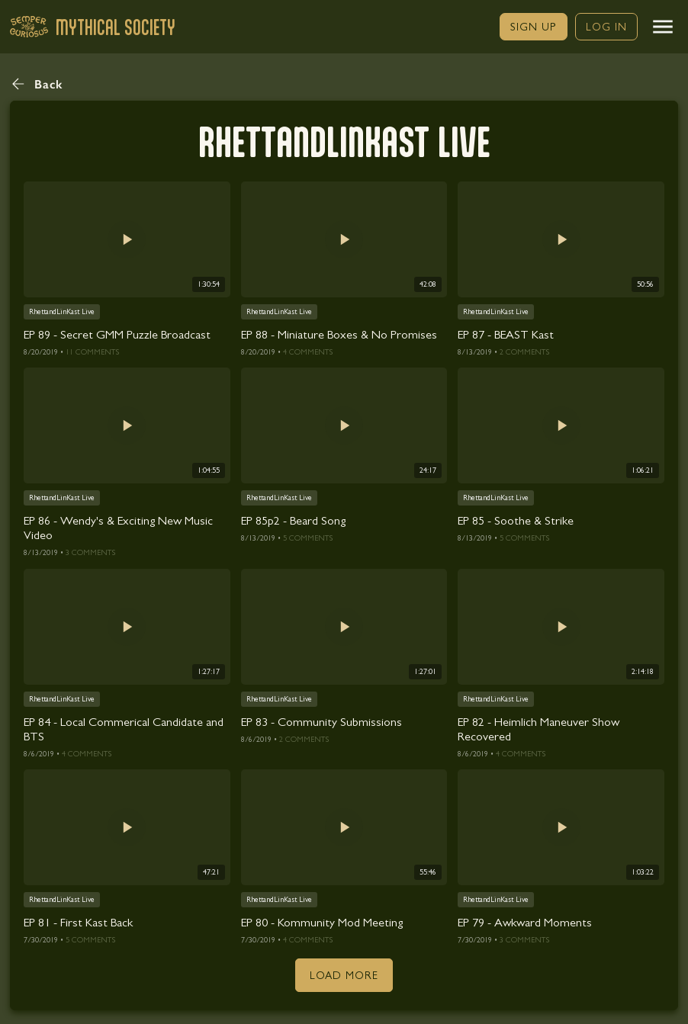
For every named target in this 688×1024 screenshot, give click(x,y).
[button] (663, 26)
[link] (533, 26)
